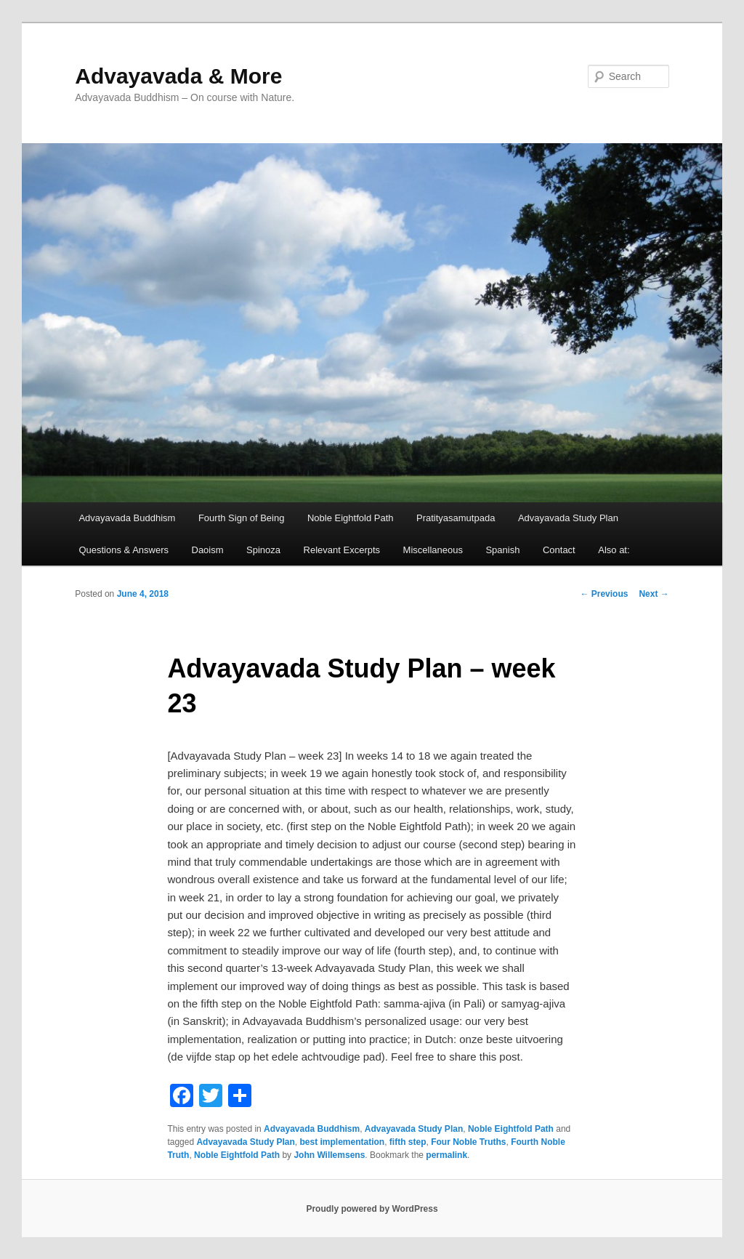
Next (653, 594)
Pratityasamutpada (455, 517)
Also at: (613, 549)
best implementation (341, 1142)
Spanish (502, 549)
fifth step (407, 1142)
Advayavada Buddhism (126, 517)
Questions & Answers (123, 549)
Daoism (208, 549)
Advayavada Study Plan (568, 517)
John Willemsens (329, 1155)
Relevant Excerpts (342, 549)
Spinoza (263, 549)
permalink (446, 1155)
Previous (604, 594)
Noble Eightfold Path (350, 517)
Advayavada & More (178, 76)
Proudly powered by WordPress (371, 1209)
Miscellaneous (433, 549)
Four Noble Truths (468, 1142)
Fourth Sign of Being (241, 517)
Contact (559, 549)
